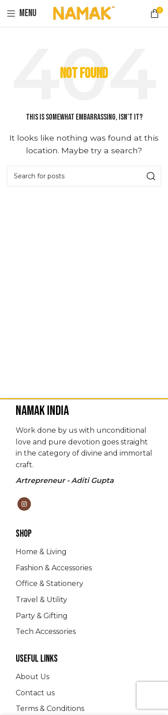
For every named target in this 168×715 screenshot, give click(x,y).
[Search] (84, 176)
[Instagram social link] (24, 504)
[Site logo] (84, 13)
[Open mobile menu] (21, 13)
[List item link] (84, 552)
